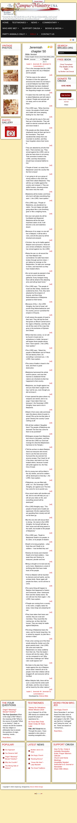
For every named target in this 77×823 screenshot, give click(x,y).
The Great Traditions (38, 768)
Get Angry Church (37, 755)
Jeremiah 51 (46, 64)
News (34, 22)
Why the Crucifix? (11, 762)
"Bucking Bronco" (37, 759)
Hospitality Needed (61, 762)
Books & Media (53, 28)
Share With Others (61, 769)
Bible (33, 34)
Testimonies (19, 22)
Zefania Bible (43, 696)
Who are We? (9, 28)
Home (5, 22)
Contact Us (47, 34)
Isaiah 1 (29, 64)
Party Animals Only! (13, 34)
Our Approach (10, 750)
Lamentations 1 (38, 66)
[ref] (50, 75)
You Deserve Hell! (11, 753)
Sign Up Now (65, 95)
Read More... (7, 737)
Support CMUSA (31, 28)
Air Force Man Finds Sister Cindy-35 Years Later (36, 724)
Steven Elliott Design (36, 787)
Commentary (49, 22)
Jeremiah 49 (37, 64)
